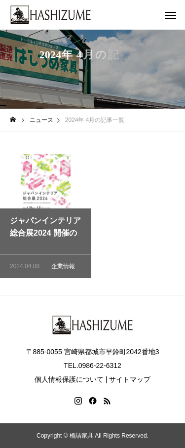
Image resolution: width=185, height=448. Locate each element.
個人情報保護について (69, 379)
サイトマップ (129, 379)
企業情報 (63, 267)
